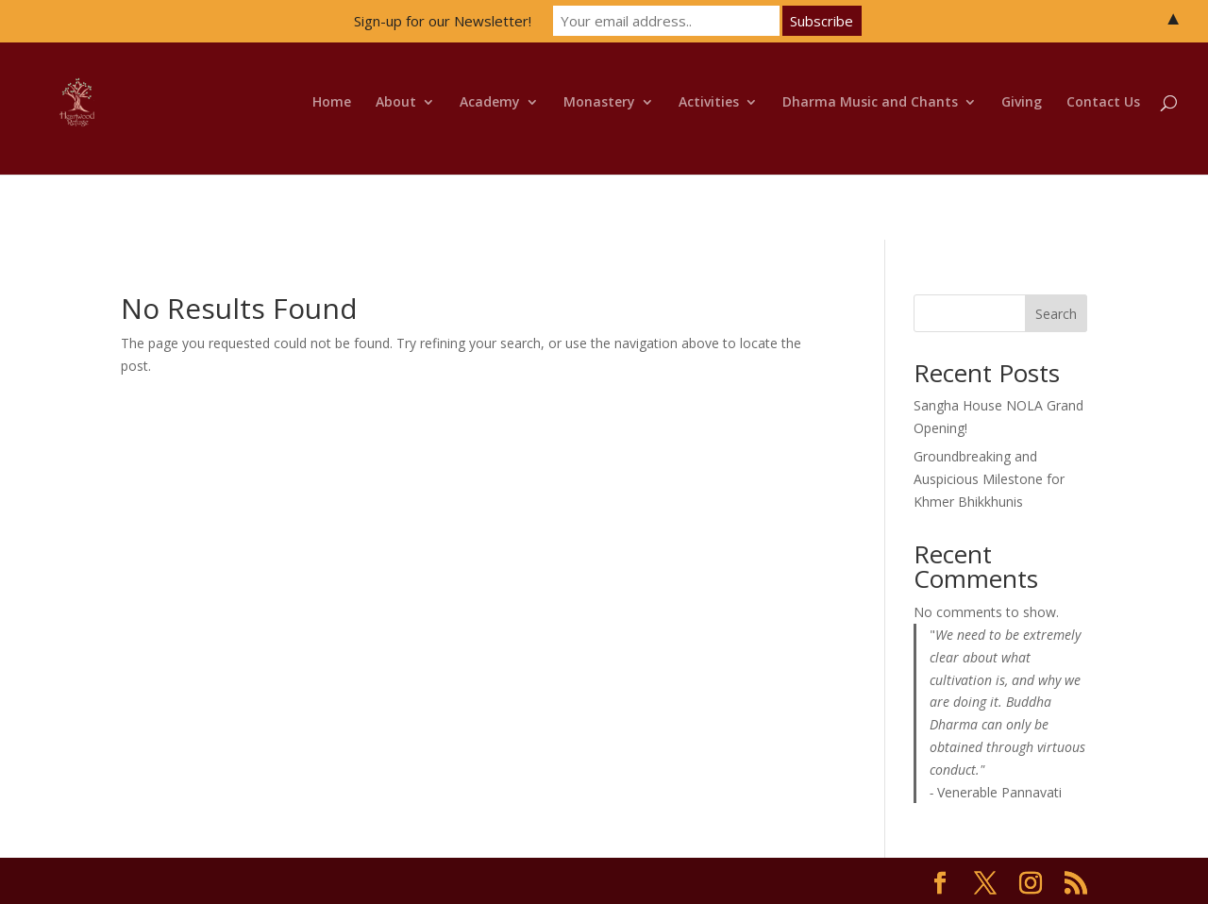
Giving (1021, 102)
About (396, 102)
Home (331, 102)
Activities (709, 102)
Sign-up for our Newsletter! (442, 20)
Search (1056, 314)
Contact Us (1103, 102)
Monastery (599, 102)
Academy (490, 102)
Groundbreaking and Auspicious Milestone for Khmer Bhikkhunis (989, 479)
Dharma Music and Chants (870, 102)
